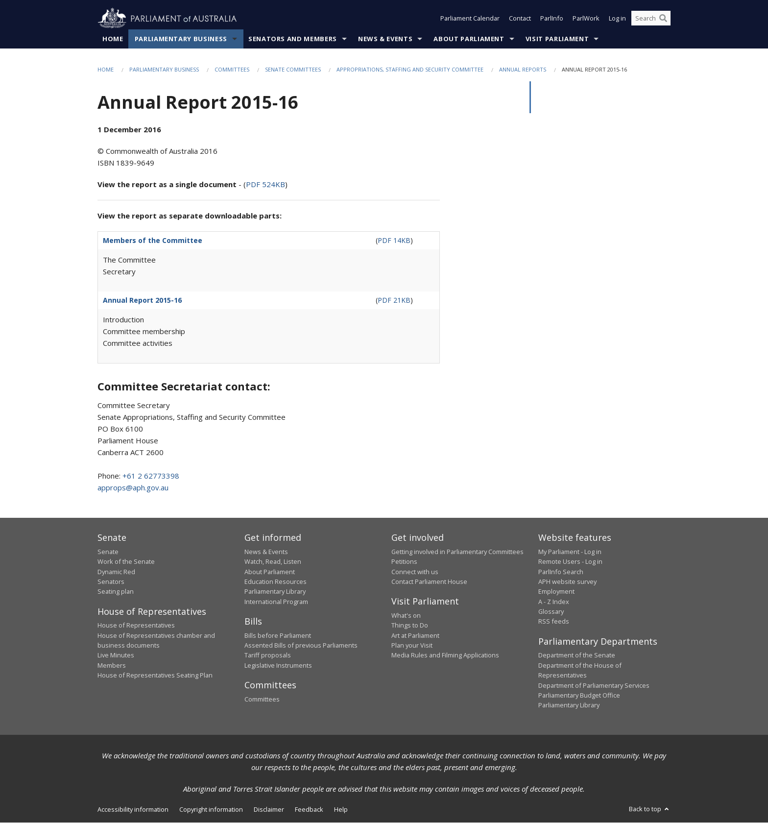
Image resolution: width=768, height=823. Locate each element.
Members (111, 665)
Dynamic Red (116, 571)
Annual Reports (522, 69)
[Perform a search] (663, 18)
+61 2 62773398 (150, 476)
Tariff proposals (267, 655)
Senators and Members (292, 38)
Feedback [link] (309, 809)
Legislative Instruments (278, 665)
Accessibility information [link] (132, 809)
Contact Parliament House (429, 581)
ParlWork (586, 18)
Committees (232, 69)
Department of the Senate (576, 655)
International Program (276, 601)
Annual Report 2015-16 (142, 300)
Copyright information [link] (211, 809)
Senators (110, 581)
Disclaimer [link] (269, 809)
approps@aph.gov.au (132, 488)
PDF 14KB (394, 240)
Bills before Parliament (277, 635)
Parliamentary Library (275, 591)
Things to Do (409, 625)
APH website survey (567, 581)
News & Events (385, 38)
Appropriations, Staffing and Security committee (409, 69)
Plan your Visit (411, 645)
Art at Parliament (415, 635)
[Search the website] (651, 18)
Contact (520, 18)
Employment (556, 591)
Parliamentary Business (181, 38)
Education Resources (275, 581)
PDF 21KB (394, 300)
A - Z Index (553, 601)
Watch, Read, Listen (272, 561)
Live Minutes (115, 655)
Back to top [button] (650, 808)
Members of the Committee (152, 240)
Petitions (404, 561)
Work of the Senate (126, 561)
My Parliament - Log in (569, 551)
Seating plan (115, 591)
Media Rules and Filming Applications (445, 655)
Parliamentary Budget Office (579, 695)
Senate (108, 551)
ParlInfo (551, 18)
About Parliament (468, 38)
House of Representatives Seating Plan (155, 675)
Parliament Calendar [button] (470, 18)
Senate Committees (293, 69)
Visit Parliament (557, 38)
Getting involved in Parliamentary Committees (457, 551)
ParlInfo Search (560, 571)
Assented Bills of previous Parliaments (301, 645)
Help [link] (341, 809)
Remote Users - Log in (570, 561)
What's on (406, 615)
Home (112, 38)
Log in (617, 18)
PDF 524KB (265, 185)
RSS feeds (553, 621)
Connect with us (414, 571)
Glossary (551, 611)
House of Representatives (136, 625)
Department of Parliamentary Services (593, 685)
